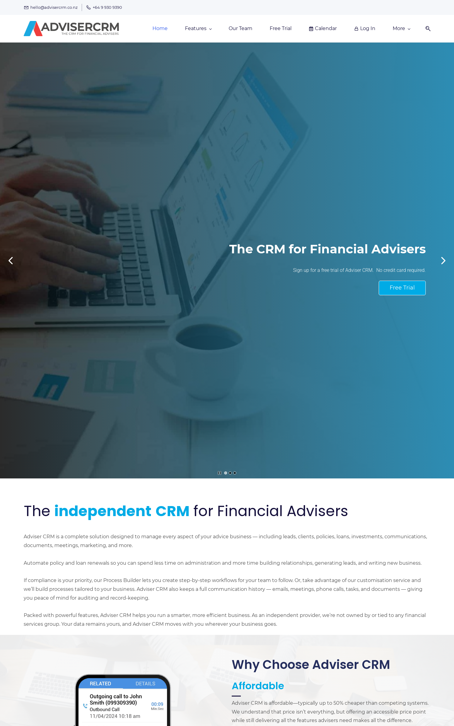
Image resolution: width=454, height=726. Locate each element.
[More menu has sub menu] (401, 28)
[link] (123, 663)
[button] (426, 28)
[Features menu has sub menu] (198, 28)
